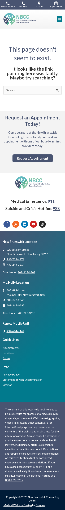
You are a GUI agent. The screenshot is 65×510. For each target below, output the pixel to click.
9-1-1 (43, 466)
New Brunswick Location (20, 242)
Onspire (40, 505)
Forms (6, 358)
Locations (8, 353)
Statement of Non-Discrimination (22, 379)
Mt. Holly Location (16, 282)
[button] (59, 19)
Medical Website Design (17, 505)
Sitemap (7, 384)
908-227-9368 (26, 272)
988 (56, 208)
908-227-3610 (26, 313)
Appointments (11, 347)
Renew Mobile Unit (16, 323)
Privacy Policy (11, 374)
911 (51, 201)
